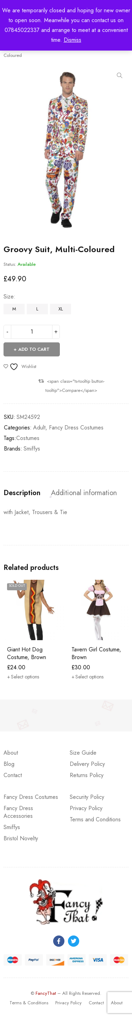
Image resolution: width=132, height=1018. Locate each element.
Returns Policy (86, 775)
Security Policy (87, 797)
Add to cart (34, 349)
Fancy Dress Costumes (76, 427)
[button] (119, 75)
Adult (39, 427)
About (11, 753)
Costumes (27, 438)
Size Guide (83, 753)
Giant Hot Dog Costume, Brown (26, 653)
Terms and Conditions (95, 819)
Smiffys (32, 449)
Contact (13, 775)
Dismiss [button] (72, 40)
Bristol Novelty (21, 838)
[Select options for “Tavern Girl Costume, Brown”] (87, 676)
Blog (9, 764)
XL (60, 309)
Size (9, 297)
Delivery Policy (87, 764)
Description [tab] (22, 493)
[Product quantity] (31, 332)
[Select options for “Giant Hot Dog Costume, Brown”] (23, 676)
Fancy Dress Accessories (18, 812)
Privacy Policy (86, 808)
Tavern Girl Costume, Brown (96, 653)
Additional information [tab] (84, 493)
